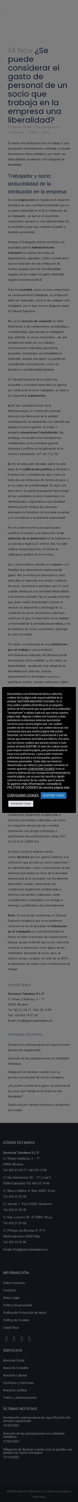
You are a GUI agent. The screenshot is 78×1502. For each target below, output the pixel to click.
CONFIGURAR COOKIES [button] (41, 769)
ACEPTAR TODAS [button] (53, 795)
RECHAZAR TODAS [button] (21, 804)
